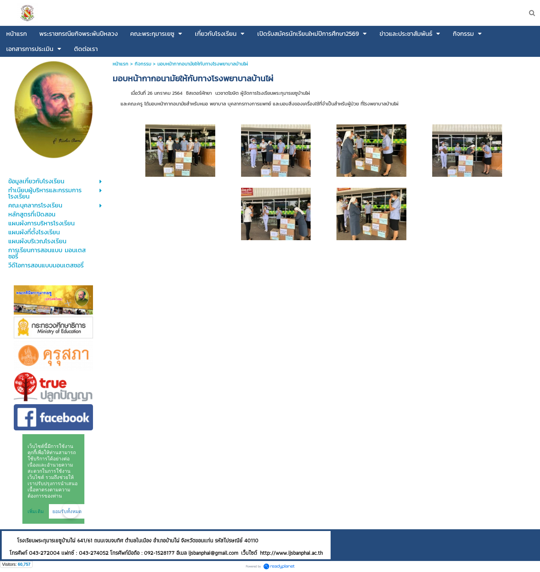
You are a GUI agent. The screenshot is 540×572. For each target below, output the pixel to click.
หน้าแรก (120, 64)
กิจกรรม (143, 64)
